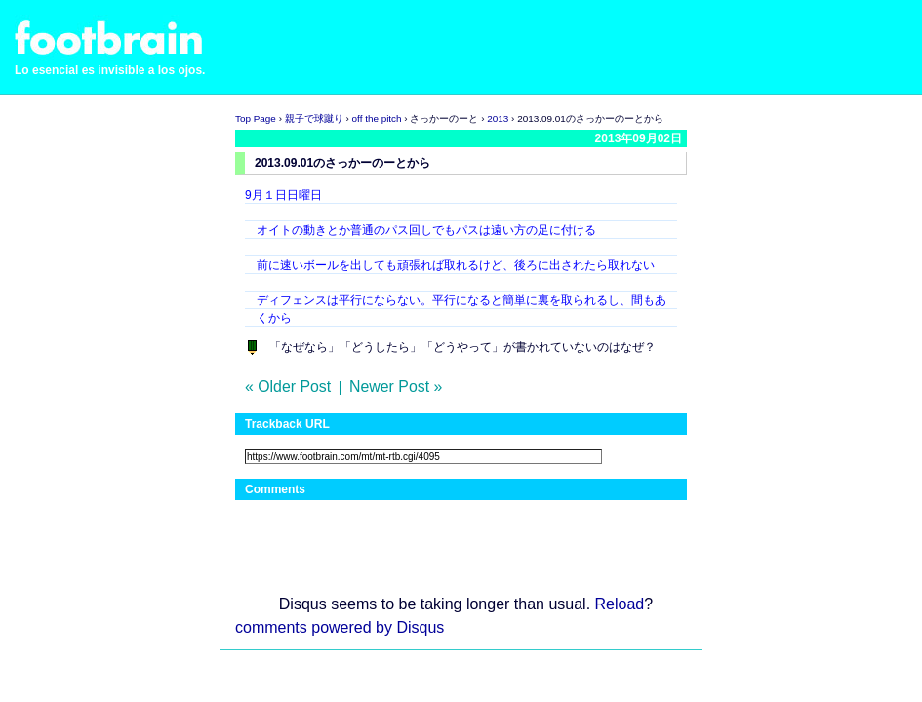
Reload (620, 604)
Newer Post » (395, 386)
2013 (497, 118)
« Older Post (288, 386)
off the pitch (377, 118)
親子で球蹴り (314, 118)
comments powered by (339, 627)
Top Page (255, 118)
